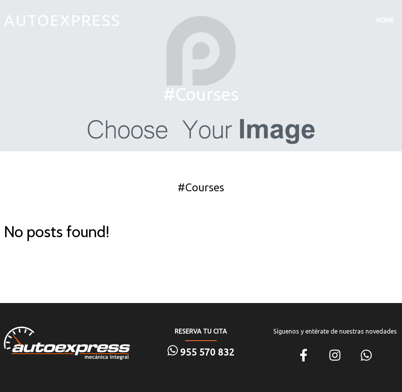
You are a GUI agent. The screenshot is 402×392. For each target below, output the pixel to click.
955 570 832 (206, 352)
